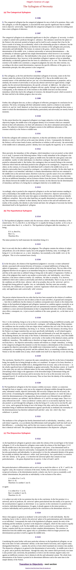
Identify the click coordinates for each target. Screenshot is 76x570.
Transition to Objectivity (31, 564)
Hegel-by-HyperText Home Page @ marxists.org (38, 568)
